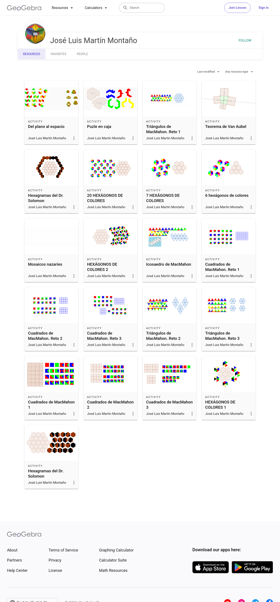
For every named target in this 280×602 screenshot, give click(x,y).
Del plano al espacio (46, 126)
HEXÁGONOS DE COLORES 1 (220, 405)
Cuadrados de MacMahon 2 (110, 405)
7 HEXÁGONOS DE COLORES (163, 198)
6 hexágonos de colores (226, 195)
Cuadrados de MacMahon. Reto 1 (222, 267)
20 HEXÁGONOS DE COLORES (105, 198)
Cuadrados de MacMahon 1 (51, 405)
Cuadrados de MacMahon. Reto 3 (104, 336)
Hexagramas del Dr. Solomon (45, 198)
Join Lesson (237, 8)
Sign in (264, 8)
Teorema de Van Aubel (225, 126)
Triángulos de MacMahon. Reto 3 (222, 336)
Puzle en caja (99, 126)
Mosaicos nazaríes (45, 264)
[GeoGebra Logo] (24, 7)
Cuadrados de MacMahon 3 (169, 405)
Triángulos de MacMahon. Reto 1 (163, 129)
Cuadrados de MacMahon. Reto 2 (45, 336)
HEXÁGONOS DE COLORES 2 (102, 267)
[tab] (63, 7)
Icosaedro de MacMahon (168, 264)
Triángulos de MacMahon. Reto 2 (163, 336)
